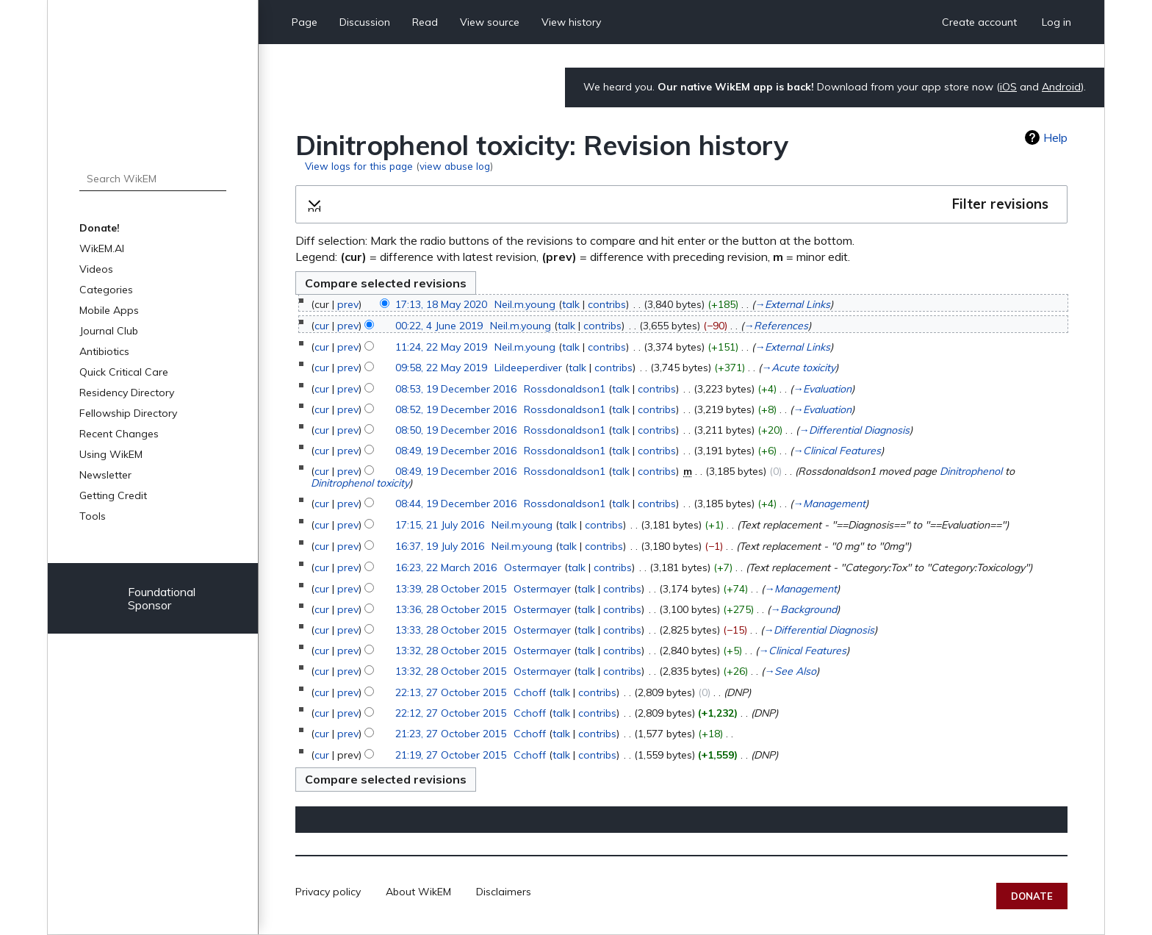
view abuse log (455, 166)
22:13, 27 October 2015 (450, 692)
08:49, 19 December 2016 (455, 450)
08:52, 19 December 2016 (455, 409)
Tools (92, 516)
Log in (1056, 22)
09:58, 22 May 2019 (441, 367)
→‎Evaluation (822, 388)
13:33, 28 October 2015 (450, 630)
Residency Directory (126, 392)
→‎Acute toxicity (798, 367)
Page (304, 22)
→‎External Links (792, 304)
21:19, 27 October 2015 (450, 755)
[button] (681, 204)
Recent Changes (119, 433)
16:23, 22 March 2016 (446, 567)
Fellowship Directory (128, 413)
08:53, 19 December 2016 (455, 388)
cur (321, 325)
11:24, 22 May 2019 (441, 347)
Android (1061, 86)
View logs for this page (359, 166)
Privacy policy (328, 891)
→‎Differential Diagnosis (854, 430)
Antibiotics (104, 351)
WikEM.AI (101, 248)
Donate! (99, 227)
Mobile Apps (109, 310)
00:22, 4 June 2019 (439, 325)
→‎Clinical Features (837, 450)
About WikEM (418, 891)
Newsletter (105, 474)
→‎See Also (790, 671)
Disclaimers (503, 891)
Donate (1032, 896)
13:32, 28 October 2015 (450, 650)
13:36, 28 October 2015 (450, 609)
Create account (979, 22)
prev (348, 304)
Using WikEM (111, 454)
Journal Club (108, 330)
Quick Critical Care (123, 372)
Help (1055, 137)
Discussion (364, 22)
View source (489, 22)
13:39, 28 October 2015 (450, 588)
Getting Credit (113, 495)
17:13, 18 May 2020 (441, 304)
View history (571, 22)
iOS (1008, 86)
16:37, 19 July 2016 (439, 546)
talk (571, 304)
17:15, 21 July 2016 (439, 524)
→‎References (776, 325)
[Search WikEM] (152, 178)
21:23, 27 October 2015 (450, 733)
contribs (607, 304)
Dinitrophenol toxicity (360, 483)
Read (425, 22)
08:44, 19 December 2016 (455, 503)
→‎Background (803, 609)
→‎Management (829, 503)
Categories (106, 289)
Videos (96, 269)
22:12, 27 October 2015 (450, 713)
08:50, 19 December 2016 (455, 430)
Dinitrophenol (971, 471)
